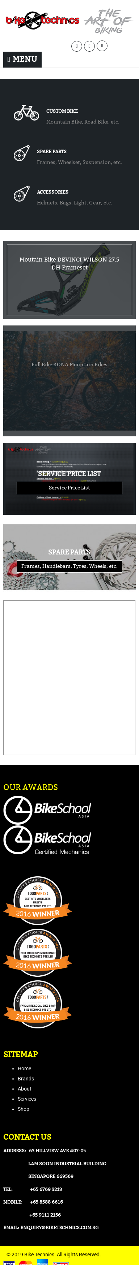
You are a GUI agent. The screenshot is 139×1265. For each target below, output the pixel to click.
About (24, 1089)
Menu (22, 59)
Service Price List (69, 488)
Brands (26, 1078)
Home (24, 1068)
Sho (22, 1109)
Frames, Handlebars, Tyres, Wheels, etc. (69, 566)
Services (27, 1099)
